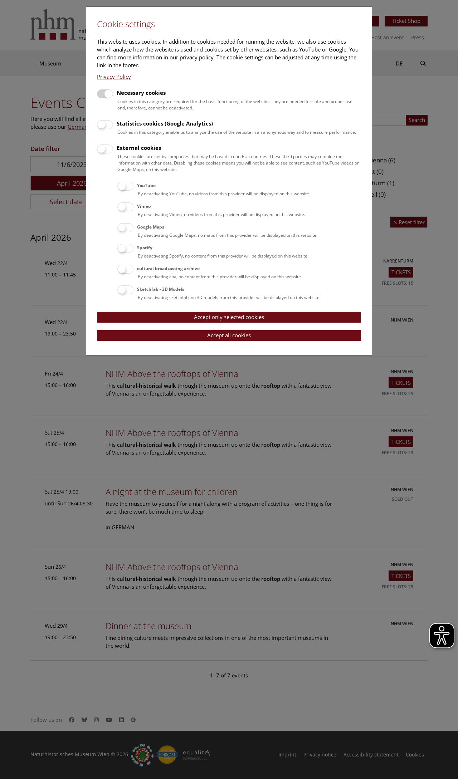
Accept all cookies (229, 335)
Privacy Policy (114, 76)
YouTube (146, 185)
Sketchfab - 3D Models (160, 289)
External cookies (139, 147)
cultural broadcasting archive (168, 268)
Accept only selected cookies (229, 316)
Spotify (144, 248)
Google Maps (150, 227)
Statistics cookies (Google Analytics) (165, 123)
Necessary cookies (141, 92)
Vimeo (144, 206)
